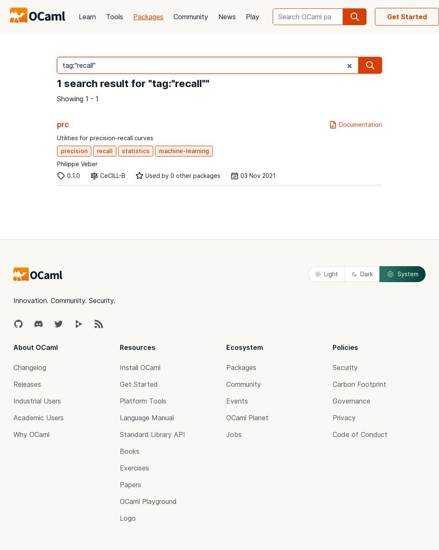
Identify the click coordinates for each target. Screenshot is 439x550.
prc (63, 124)
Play (252, 17)
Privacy (344, 418)
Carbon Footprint (359, 384)
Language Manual (147, 418)
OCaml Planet (247, 418)
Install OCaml (140, 367)
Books (129, 451)
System (402, 274)
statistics (136, 150)
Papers (130, 485)
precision (74, 150)
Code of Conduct (360, 434)
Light (326, 274)
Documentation (355, 125)
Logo (128, 518)
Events (237, 401)
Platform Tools (143, 401)
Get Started (407, 17)
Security (345, 367)
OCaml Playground (148, 501)
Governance (351, 401)
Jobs (234, 434)
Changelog (29, 367)
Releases (27, 384)
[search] (355, 16)
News (227, 17)
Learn (87, 17)
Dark (362, 274)
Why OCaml (31, 434)
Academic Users (38, 418)
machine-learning (184, 150)
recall (105, 150)
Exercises (134, 468)
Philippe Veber (77, 163)
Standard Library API (152, 434)
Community (190, 17)
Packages (148, 17)
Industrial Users (37, 401)
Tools (114, 17)
